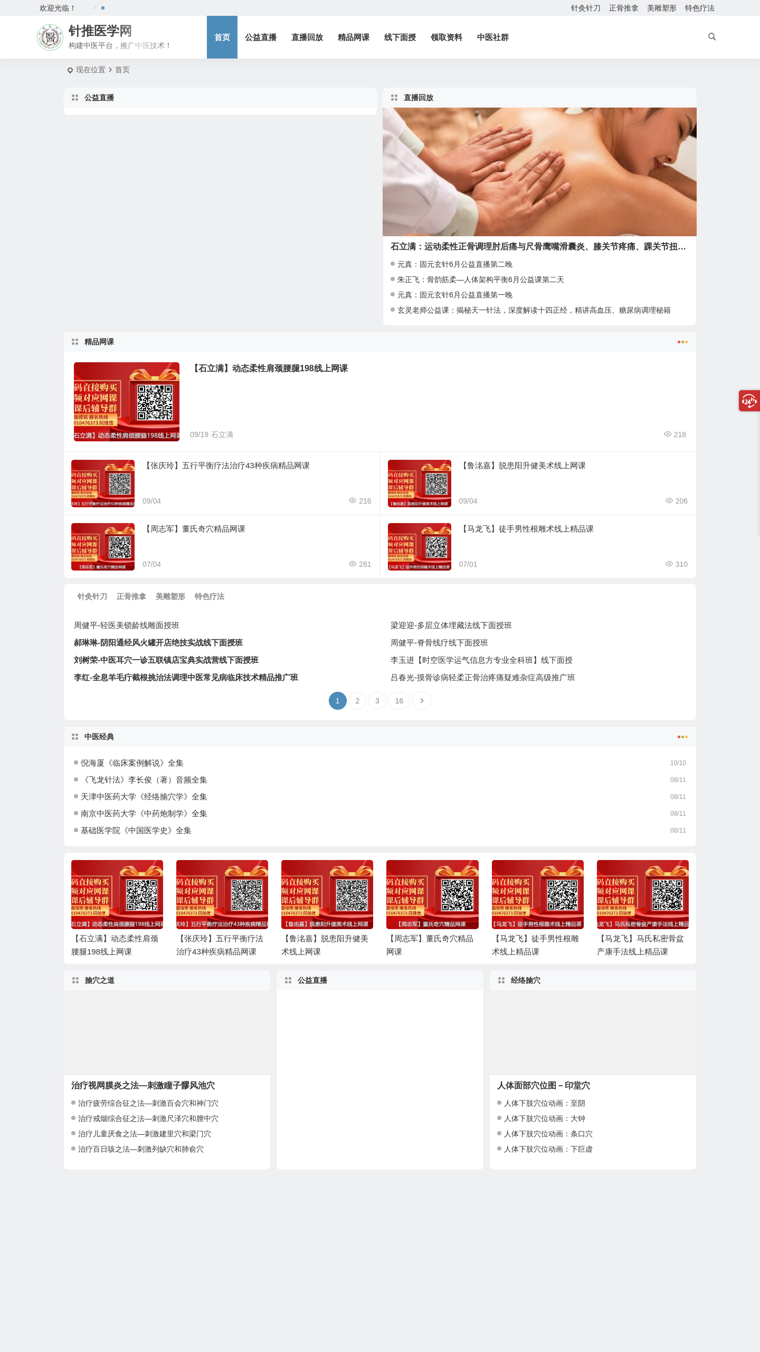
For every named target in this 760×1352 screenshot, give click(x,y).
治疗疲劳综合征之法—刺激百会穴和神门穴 (148, 1103)
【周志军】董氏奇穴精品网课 (193, 528)
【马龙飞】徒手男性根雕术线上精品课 (526, 528)
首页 (222, 37)
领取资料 (446, 37)
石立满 (222, 434)
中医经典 (380, 735)
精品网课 (353, 37)
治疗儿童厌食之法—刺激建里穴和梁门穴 (144, 1133)
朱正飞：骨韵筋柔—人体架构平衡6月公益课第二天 (480, 279)
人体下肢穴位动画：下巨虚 (548, 1149)
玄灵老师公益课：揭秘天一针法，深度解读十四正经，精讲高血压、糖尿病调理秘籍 (534, 310)
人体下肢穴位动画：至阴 (544, 1103)
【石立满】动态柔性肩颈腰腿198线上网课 (269, 368)
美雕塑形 (662, 8)
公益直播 (261, 37)
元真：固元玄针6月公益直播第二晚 (454, 264)
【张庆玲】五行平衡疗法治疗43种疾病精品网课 (226, 465)
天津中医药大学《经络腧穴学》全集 (144, 796)
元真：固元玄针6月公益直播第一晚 (454, 295)
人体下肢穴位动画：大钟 (544, 1118)
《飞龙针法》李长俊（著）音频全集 (144, 779)
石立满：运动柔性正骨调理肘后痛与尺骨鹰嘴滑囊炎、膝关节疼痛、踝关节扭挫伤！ (547, 246)
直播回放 (307, 37)
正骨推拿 (624, 8)
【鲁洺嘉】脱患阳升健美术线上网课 (522, 465)
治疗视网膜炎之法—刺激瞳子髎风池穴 (143, 1085)
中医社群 (493, 37)
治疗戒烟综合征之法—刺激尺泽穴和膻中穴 (148, 1118)
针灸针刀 (586, 8)
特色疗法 (700, 8)
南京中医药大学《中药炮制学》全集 (144, 813)
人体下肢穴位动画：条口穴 (548, 1133)
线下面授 (400, 37)
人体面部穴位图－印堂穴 (543, 1085)
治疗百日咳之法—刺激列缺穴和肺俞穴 (141, 1149)
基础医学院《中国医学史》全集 (136, 830)
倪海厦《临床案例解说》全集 (132, 762)
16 (399, 701)
